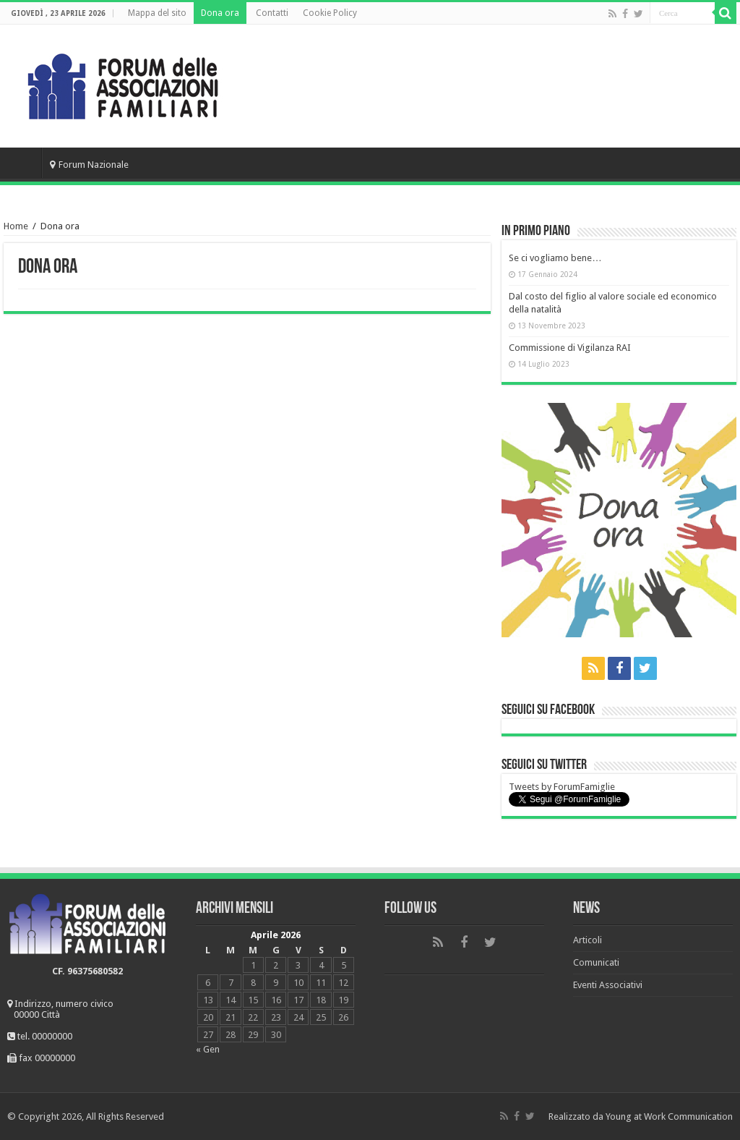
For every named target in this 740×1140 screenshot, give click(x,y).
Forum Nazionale (89, 164)
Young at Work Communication (669, 1116)
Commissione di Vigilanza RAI (570, 347)
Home (22, 163)
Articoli (587, 940)
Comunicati (596, 962)
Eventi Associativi (607, 984)
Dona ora (220, 13)
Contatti (272, 13)
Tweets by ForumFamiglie (562, 786)
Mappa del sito (157, 13)
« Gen (208, 1049)
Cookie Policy (330, 13)
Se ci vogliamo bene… (555, 257)
